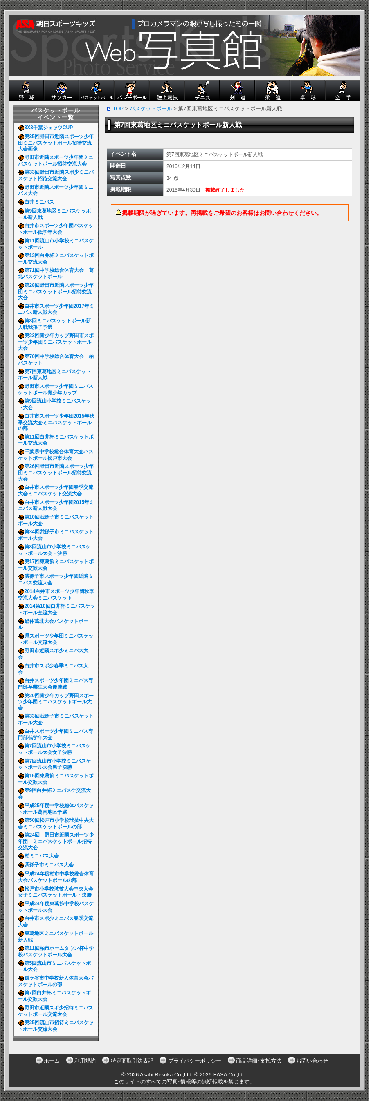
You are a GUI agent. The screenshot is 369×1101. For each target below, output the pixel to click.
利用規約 (85, 1061)
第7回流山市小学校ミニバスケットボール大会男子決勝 (54, 764)
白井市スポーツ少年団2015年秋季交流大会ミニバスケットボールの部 (56, 422)
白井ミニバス (37, 202)
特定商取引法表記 (132, 1061)
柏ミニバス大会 (40, 856)
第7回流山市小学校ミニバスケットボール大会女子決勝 (54, 749)
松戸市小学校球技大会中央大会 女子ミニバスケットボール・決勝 (58, 892)
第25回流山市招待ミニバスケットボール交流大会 (56, 1026)
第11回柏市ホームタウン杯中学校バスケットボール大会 (56, 951)
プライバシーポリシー (194, 1061)
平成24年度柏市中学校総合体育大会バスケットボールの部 (56, 877)
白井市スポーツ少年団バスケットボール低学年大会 (55, 229)
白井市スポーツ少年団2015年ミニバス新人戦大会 (56, 505)
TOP (118, 108)
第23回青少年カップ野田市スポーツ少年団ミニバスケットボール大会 (56, 342)
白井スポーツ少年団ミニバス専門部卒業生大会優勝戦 (55, 684)
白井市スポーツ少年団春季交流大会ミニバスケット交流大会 (55, 490)
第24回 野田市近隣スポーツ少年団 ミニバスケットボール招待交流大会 (56, 841)
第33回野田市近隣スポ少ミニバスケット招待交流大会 (56, 175)
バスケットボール (151, 108)
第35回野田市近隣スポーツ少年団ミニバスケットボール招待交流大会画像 (56, 143)
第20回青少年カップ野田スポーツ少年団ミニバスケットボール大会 (56, 702)
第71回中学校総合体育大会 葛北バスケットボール (56, 273)
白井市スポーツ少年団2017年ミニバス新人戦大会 (56, 309)
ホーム (52, 1061)
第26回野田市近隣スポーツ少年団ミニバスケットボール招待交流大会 (56, 472)
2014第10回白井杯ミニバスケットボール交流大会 (56, 609)
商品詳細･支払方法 (258, 1061)
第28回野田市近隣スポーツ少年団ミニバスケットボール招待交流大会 (56, 291)
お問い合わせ (312, 1061)
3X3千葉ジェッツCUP (47, 127)
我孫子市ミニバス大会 (47, 865)
